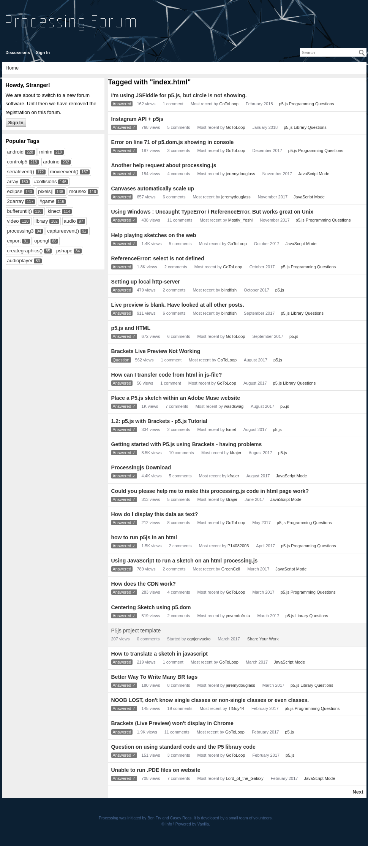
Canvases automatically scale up (152, 188)
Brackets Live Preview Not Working (156, 351)
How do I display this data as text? (154, 514)
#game (47, 201)
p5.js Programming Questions (306, 103)
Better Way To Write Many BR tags (154, 677)
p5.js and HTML (130, 328)
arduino (51, 162)
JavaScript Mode (313, 173)
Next (357, 792)
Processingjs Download (141, 467)
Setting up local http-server (145, 282)
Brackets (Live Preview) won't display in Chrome (172, 723)
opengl (41, 241)
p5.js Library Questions (305, 127)
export (14, 241)
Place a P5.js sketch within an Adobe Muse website (175, 398)
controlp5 (17, 162)
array (13, 181)
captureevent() (63, 231)
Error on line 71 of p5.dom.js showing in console (172, 142)
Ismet (231, 429)
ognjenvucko (199, 639)
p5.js (279, 290)
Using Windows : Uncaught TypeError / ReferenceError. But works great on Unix (212, 212)
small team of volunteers (250, 818)
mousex (78, 191)
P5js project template (136, 630)
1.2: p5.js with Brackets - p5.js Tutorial (159, 421)
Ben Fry (154, 818)
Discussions (17, 52)
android (15, 152)
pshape (64, 250)
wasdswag (233, 406)
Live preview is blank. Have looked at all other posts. (177, 305)
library (41, 221)
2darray (15, 201)
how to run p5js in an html (144, 537)
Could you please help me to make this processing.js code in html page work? (210, 491)
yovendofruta (238, 615)
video (13, 221)
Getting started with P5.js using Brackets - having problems (186, 444)
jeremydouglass (240, 173)
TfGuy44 (236, 708)
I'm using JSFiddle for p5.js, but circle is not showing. (179, 95)
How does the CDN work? (143, 584)
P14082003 (238, 545)
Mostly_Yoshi (240, 220)
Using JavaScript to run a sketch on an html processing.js (184, 561)
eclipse (14, 191)
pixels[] (45, 191)
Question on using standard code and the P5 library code (183, 747)
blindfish (229, 290)
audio (70, 221)
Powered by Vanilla (192, 824)
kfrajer (236, 452)
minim (45, 152)
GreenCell (230, 569)
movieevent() (64, 171)
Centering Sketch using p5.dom (151, 607)
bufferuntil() (19, 211)
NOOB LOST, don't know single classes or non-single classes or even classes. (210, 700)
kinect (53, 211)
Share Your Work (263, 639)
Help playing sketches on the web (153, 235)
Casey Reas (181, 818)
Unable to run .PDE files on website (156, 770)
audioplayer (20, 260)
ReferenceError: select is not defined (157, 258)
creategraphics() (25, 250)
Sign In (43, 52)
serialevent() (21, 171)
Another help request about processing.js (163, 165)
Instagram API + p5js (137, 119)
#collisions (45, 181)
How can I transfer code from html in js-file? (166, 375)
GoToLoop (228, 103)
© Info (166, 824)
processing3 (20, 231)
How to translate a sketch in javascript (159, 654)
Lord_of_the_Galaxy (245, 778)
